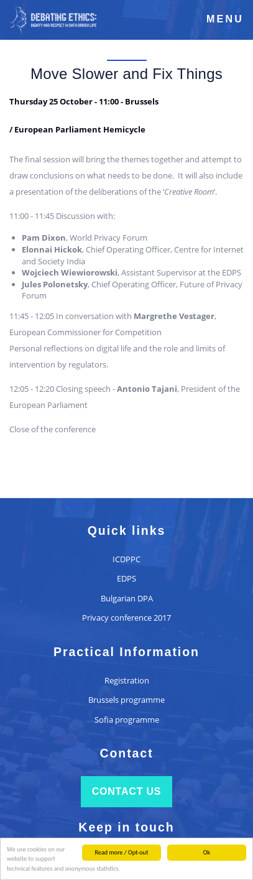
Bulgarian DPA (127, 598)
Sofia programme (126, 719)
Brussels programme (126, 699)
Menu (225, 19)
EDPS (126, 578)
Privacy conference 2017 (126, 617)
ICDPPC (126, 559)
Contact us (127, 791)
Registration (126, 680)
